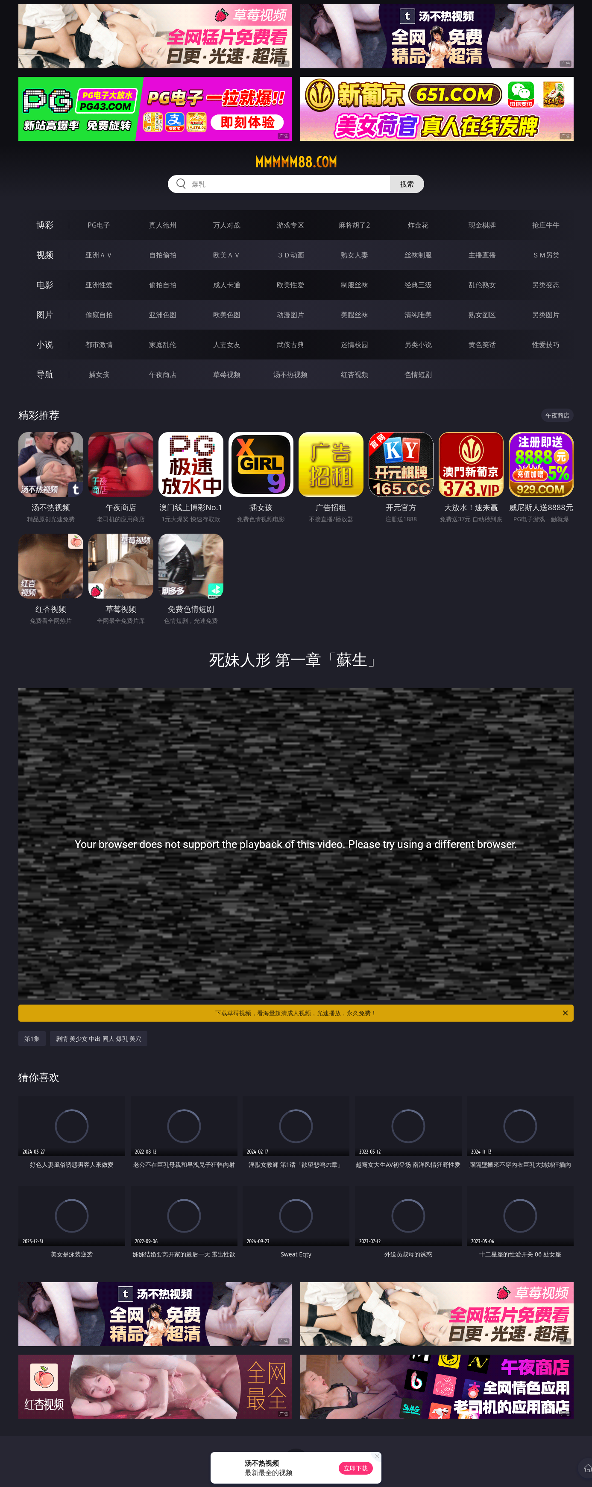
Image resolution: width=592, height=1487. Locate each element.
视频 (44, 254)
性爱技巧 (546, 344)
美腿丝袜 (354, 314)
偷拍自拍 (162, 284)
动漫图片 (290, 314)
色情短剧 (418, 374)
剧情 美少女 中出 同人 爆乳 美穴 (98, 1038)
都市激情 (99, 344)
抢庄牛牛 (546, 225)
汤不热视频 (290, 374)
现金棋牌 (482, 225)
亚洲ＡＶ (99, 255)
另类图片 (546, 314)
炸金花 (418, 225)
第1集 (32, 1038)
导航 (44, 374)
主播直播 (482, 255)
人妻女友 (226, 344)
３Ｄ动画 (290, 255)
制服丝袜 (354, 284)
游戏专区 (290, 225)
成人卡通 (226, 284)
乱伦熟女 (482, 284)
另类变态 (546, 284)
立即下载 (356, 1468)
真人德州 (162, 225)
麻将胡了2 (354, 225)
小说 (44, 344)
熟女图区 (482, 314)
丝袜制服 (418, 255)
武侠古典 (290, 344)
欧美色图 (226, 314)
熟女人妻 (354, 255)
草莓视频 (226, 374)
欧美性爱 (290, 284)
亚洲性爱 (99, 284)
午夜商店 (162, 374)
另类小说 (418, 344)
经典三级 (418, 284)
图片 (44, 314)
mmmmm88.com (296, 162)
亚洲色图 (162, 314)
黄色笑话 (482, 344)
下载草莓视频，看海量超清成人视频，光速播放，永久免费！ (392, 1013)
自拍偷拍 (162, 255)
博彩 (44, 225)
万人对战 (226, 225)
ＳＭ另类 (546, 255)
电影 (44, 284)
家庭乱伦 (162, 344)
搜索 (407, 184)
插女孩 (99, 374)
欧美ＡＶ (226, 255)
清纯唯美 (418, 314)
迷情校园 (354, 344)
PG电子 (99, 225)
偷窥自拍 (99, 314)
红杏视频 (354, 374)
